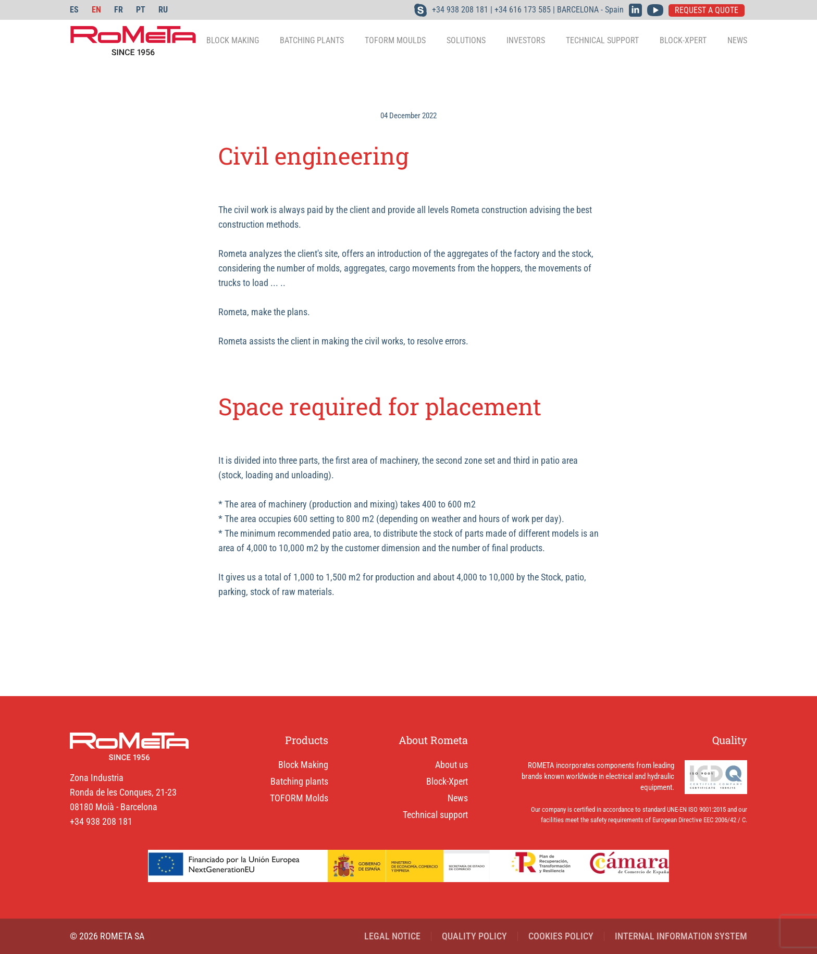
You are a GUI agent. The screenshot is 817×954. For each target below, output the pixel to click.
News (737, 40)
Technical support (602, 40)
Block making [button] (232, 40)
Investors (525, 40)
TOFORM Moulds (395, 40)
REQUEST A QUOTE (706, 10)
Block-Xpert (683, 40)
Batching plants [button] (312, 40)
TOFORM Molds (299, 797)
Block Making (303, 764)
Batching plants (299, 781)
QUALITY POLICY (474, 936)
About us (451, 764)
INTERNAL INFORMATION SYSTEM (681, 936)
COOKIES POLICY (560, 936)
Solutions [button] (466, 40)
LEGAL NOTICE (392, 936)
